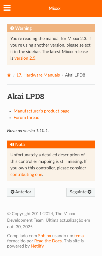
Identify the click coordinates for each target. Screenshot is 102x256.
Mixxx (54, 8)
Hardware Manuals (38, 75)
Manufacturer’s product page (41, 111)
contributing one (26, 174)
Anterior (21, 192)
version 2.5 (24, 58)
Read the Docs (48, 241)
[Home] (9, 75)
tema (79, 236)
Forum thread (26, 117)
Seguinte (80, 192)
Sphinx (44, 236)
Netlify (37, 246)
